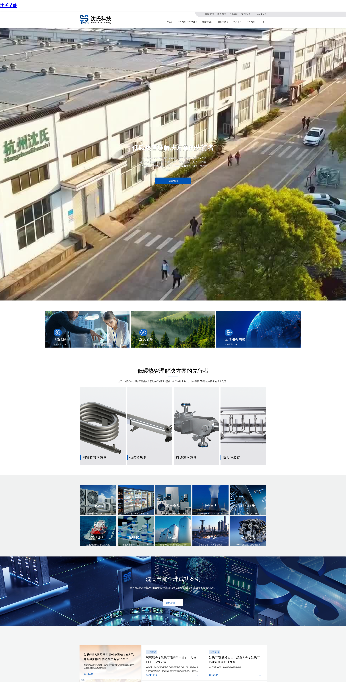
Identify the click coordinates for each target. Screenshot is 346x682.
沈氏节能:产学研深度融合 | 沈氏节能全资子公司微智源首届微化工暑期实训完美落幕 (204, 670)
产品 (169, 22)
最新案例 (170, 591)
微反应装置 (230, 447)
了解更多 (56, 344)
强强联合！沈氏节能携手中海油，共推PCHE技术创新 (171, 645)
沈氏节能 (8, 5)
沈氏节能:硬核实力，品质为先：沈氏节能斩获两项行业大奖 (235, 645)
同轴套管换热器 (93, 447)
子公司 (236, 22)
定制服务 (246, 14)
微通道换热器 (185, 447)
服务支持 (222, 22)
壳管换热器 (136, 447)
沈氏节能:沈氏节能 (186, 22)
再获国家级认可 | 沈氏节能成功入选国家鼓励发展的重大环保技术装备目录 (198, 677)
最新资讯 (235, 14)
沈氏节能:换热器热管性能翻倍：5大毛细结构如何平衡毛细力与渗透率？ (109, 646)
